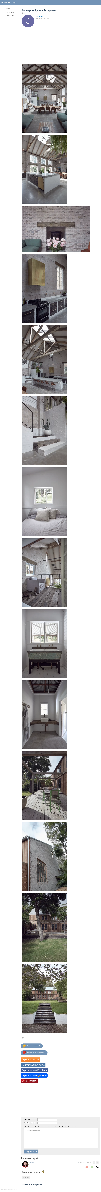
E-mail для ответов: (30, 1123)
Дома (23, 13)
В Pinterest (31, 1080)
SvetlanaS (32, 1162)
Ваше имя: (27, 1119)
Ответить (26, 1177)
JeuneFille (39, 16)
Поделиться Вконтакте (33, 1065)
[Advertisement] (39, 42)
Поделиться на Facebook (34, 1070)
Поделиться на (34, 1075)
